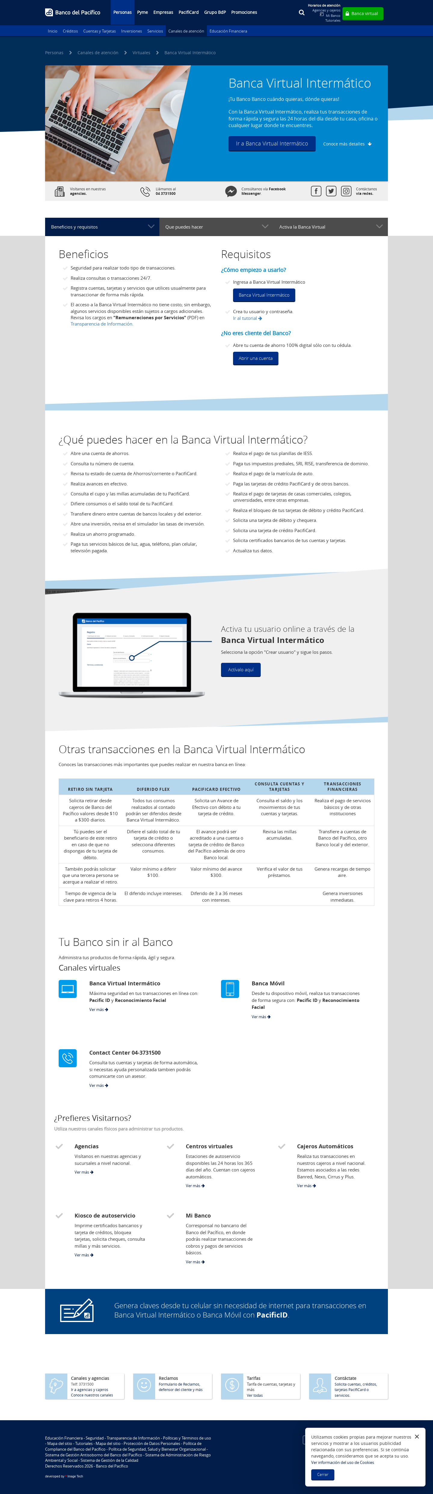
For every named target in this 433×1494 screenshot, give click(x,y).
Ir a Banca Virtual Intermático (272, 143)
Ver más (96, 1009)
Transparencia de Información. (102, 324)
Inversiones (131, 31)
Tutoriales (332, 20)
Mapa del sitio (59, 1443)
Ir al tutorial (245, 318)
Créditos (70, 31)
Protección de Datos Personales (152, 1443)
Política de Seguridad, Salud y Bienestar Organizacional (157, 1449)
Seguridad (95, 1438)
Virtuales (141, 52)
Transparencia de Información (133, 1438)
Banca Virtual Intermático (264, 295)
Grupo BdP (215, 12)
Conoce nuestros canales (92, 1395)
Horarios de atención (324, 5)
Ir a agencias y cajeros (89, 1389)
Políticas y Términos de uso (187, 1438)
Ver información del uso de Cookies (342, 1462)
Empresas (163, 12)
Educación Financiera (228, 31)
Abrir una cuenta (256, 358)
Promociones (244, 12)
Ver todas (255, 1395)
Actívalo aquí (240, 669)
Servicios (155, 31)
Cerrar (322, 1474)
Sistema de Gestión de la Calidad (109, 1460)
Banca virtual (365, 13)
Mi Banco (333, 15)
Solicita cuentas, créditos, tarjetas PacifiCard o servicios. (356, 1390)
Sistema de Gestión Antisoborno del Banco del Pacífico (93, 1455)
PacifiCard (189, 12)
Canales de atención (186, 31)
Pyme (142, 12)
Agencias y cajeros (326, 10)
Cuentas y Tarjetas (99, 31)
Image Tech (64, 1476)
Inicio (52, 31)
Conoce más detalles (344, 144)
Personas (122, 12)
